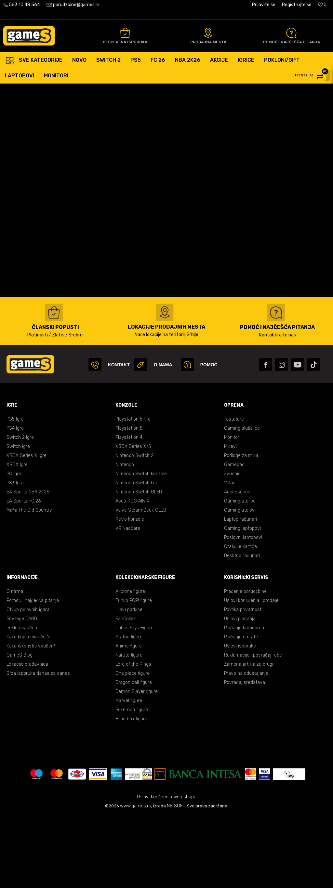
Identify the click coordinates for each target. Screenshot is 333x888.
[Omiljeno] (322, 4)
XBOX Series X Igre (27, 527)
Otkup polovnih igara (28, 681)
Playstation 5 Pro (133, 491)
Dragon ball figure (133, 754)
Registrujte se (297, 4)
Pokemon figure (131, 781)
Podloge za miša (241, 527)
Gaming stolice (240, 573)
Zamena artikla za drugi (248, 736)
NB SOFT (176, 878)
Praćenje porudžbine (245, 663)
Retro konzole (129, 591)
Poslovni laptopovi (243, 609)
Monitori (232, 509)
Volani (230, 554)
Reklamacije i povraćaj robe (253, 727)
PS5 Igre (15, 491)
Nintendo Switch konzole (141, 545)
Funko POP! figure (133, 672)
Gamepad (234, 536)
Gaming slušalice (242, 500)
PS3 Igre (15, 554)
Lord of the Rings (133, 736)
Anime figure (128, 718)
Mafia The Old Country (29, 582)
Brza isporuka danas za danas (38, 745)
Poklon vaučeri (22, 699)
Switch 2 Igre (20, 509)
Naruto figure (128, 727)
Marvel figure (128, 772)
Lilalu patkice (128, 681)
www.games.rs (135, 878)
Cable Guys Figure (134, 699)
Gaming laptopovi (242, 600)
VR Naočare (127, 600)
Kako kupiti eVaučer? (28, 709)
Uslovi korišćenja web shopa (166, 868)
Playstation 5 (128, 500)
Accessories (237, 564)
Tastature (234, 491)
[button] (313, 75)
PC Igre (14, 545)
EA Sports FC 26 (24, 573)
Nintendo (124, 536)
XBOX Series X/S (133, 518)
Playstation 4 (128, 509)
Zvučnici (233, 545)
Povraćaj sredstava (244, 754)
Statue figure (128, 709)
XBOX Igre (17, 536)
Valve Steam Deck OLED (140, 582)
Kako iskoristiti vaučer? (31, 718)
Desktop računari (242, 627)
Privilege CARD (22, 690)
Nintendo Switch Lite (136, 554)
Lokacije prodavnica (27, 736)
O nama (15, 663)
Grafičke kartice (240, 618)
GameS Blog (20, 727)
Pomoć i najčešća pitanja (33, 672)
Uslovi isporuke (240, 718)
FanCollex (125, 690)
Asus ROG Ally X (132, 573)
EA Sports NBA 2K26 (28, 564)
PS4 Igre (15, 500)
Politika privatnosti (243, 681)
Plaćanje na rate (241, 709)
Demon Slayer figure (136, 763)
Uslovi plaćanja (240, 690)
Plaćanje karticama (244, 699)
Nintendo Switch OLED (138, 564)
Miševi (230, 518)
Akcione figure (130, 663)
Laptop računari (240, 591)
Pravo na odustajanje (246, 745)
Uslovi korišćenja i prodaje (251, 672)
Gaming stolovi (240, 582)
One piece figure (132, 745)
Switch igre (18, 518)
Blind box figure (131, 790)
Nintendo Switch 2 (134, 527)
